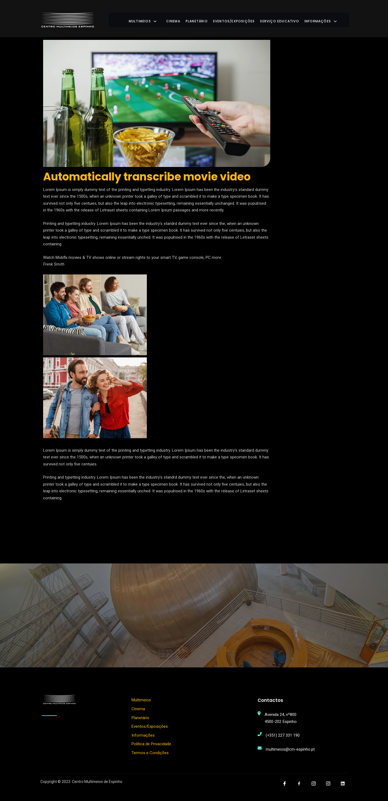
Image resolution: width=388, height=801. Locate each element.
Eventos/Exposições (244, 18)
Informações (330, 18)
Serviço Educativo (290, 18)
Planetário (207, 18)
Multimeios (157, 18)
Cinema (183, 18)
